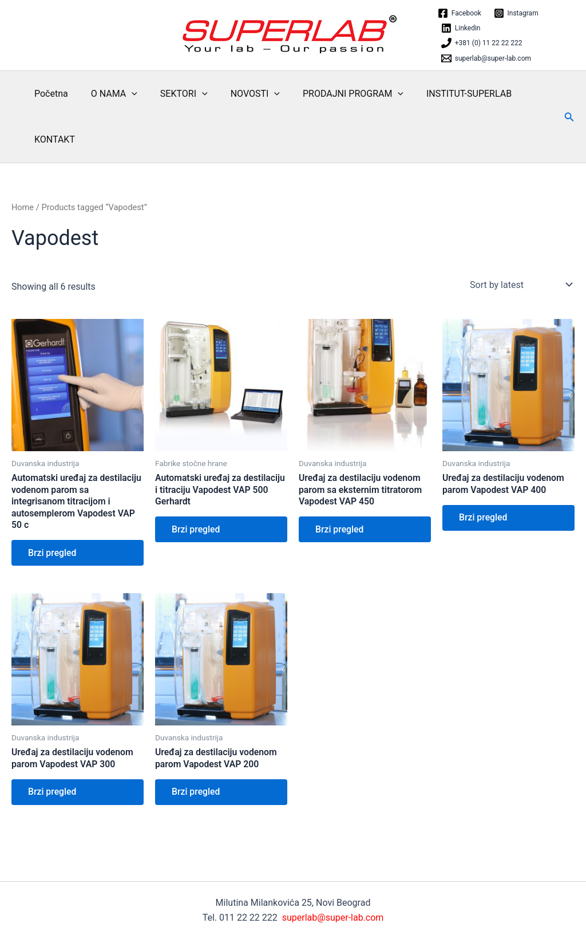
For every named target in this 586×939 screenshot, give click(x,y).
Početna (49, 93)
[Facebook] (459, 13)
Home (22, 207)
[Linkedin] (460, 28)
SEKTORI (172, 94)
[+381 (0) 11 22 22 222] (481, 43)
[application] (124, 94)
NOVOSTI (239, 94)
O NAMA (107, 94)
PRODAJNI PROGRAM (332, 94)
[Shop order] (520, 284)
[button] (569, 117)
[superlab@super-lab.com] (486, 58)
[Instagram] (516, 13)
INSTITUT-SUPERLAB (443, 93)
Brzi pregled (53, 554)
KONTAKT (52, 139)
